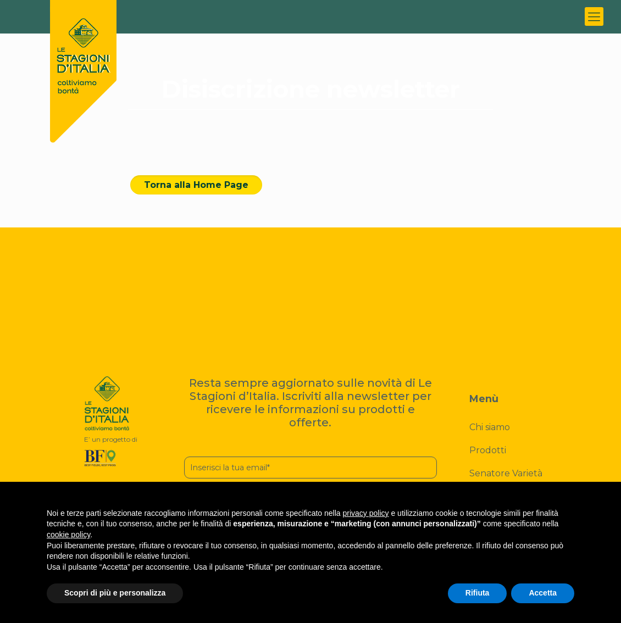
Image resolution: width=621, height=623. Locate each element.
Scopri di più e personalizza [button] (114, 592)
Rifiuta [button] (477, 592)
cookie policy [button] (68, 534)
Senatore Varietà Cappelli (505, 480)
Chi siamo (489, 427)
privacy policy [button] (366, 513)
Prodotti (487, 450)
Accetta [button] (543, 592)
